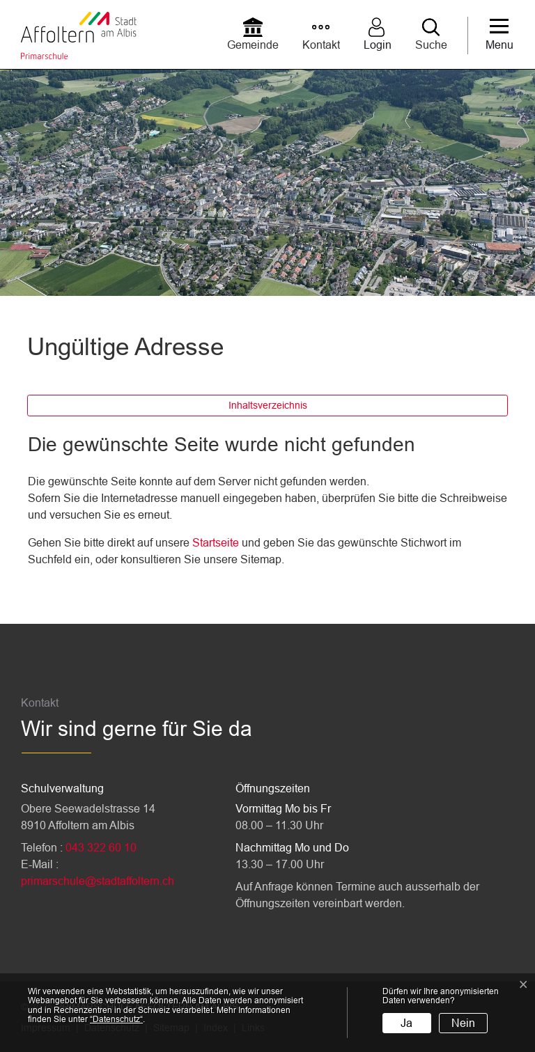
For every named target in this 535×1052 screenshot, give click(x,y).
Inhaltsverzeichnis (267, 405)
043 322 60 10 (101, 848)
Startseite (215, 543)
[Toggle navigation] (499, 35)
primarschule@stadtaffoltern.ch (97, 881)
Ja (406, 1023)
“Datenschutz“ (116, 1019)
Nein (463, 1023)
